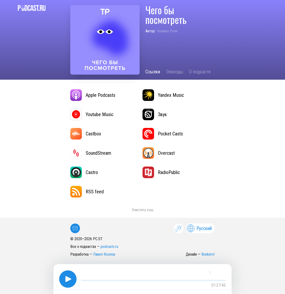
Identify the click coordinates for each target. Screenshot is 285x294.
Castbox (85, 134)
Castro (84, 172)
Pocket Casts (162, 134)
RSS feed (87, 191)
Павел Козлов (104, 254)
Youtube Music (91, 114)
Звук (154, 114)
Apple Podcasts (92, 95)
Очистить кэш (142, 210)
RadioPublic (161, 172)
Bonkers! (208, 254)
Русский (199, 228)
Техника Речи (166, 31)
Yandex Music (163, 95)
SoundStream (90, 153)
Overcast (158, 153)
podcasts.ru (109, 246)
